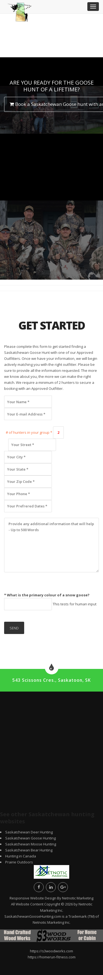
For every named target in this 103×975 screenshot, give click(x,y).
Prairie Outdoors (19, 862)
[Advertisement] (51, 206)
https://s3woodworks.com (51, 951)
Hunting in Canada (20, 856)
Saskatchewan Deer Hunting (29, 832)
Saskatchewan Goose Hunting (30, 838)
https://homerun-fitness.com (52, 957)
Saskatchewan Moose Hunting (30, 844)
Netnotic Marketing (77, 898)
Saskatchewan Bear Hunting (28, 850)
